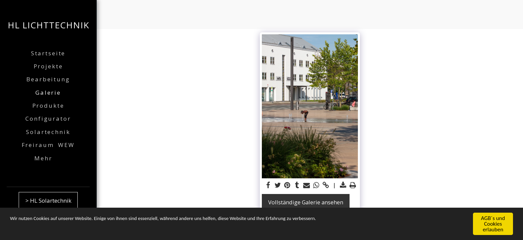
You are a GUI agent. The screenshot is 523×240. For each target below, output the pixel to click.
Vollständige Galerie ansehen (305, 202)
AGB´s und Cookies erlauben (493, 224)
